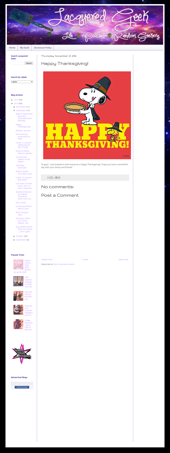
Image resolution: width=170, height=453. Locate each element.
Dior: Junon (21, 202)
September (21, 239)
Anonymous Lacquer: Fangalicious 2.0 (29, 310)
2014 (16, 103)
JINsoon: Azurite (23, 130)
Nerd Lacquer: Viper (22, 213)
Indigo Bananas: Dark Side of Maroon (29, 325)
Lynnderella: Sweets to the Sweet (23, 159)
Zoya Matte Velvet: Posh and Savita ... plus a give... (24, 229)
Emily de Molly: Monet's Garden (24, 152)
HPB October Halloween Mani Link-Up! (28, 282)
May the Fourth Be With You (28, 295)
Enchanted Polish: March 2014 (24, 207)
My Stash (24, 47)
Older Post (123, 259)
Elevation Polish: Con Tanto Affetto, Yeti (23, 220)
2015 (16, 99)
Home (12, 47)
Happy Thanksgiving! (23, 125)
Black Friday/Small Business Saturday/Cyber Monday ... (24, 117)
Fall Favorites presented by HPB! (23, 136)
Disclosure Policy (43, 47)
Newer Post (47, 259)
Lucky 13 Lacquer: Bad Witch (24, 178)
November (21, 110)
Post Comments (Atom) (64, 264)
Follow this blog (22, 387)
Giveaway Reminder (21, 166)
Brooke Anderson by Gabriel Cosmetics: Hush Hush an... (24, 195)
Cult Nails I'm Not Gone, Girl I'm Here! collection (24, 185)
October (20, 236)
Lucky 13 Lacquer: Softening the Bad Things (24, 145)
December (21, 106)
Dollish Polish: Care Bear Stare (24, 172)
